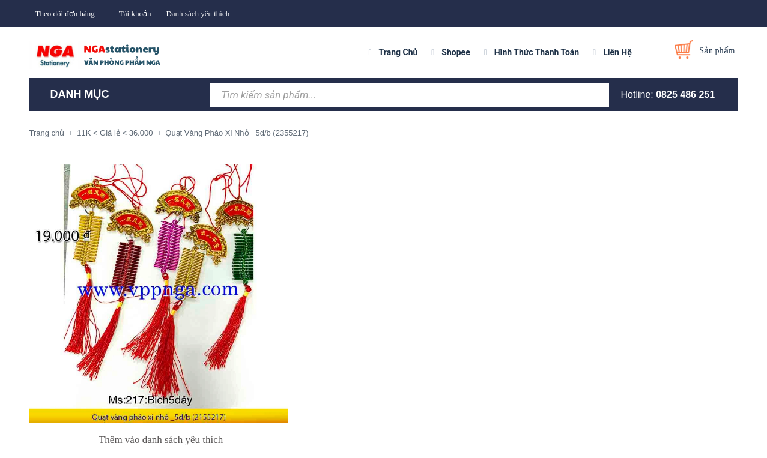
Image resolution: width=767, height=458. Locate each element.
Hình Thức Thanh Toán (536, 52)
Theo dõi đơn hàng (65, 13)
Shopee (455, 52)
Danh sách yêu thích (197, 13)
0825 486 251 (685, 94)
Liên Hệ (617, 52)
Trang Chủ (398, 52)
